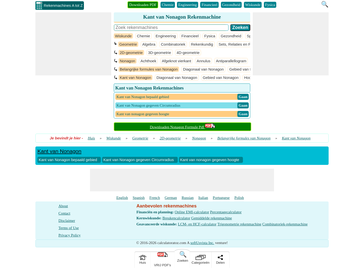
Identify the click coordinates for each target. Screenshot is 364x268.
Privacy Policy (69, 235)
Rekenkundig (202, 44)
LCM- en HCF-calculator (197, 224)
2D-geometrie (131, 52)
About (63, 206)
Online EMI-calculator (192, 212)
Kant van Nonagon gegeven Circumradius (138, 160)
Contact (64, 213)
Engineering (187, 5)
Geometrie (128, 44)
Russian (188, 198)
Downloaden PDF (142, 5)
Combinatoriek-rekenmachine (285, 224)
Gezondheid (231, 5)
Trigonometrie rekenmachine (239, 224)
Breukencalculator (176, 218)
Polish (239, 198)
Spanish (139, 198)
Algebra (148, 44)
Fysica (270, 5)
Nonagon (127, 61)
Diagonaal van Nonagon (203, 69)
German (171, 198)
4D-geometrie (188, 52)
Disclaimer (66, 221)
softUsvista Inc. (202, 243)
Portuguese (221, 198)
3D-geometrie (159, 52)
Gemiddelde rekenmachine (211, 218)
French (154, 198)
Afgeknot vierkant (176, 61)
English (122, 198)
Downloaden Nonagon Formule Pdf (182, 127)
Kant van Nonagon (135, 77)
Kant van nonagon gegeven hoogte (209, 160)
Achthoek (148, 61)
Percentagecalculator (226, 212)
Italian (203, 198)
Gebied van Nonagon (247, 69)
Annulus (203, 61)
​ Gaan (243, 97)
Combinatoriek (173, 44)
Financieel (209, 5)
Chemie (168, 5)
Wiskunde (252, 5)
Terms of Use (68, 228)
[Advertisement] (73, 43)
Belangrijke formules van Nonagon (149, 69)
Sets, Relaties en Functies (241, 44)
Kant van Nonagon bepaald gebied (68, 160)
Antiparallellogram (231, 61)
